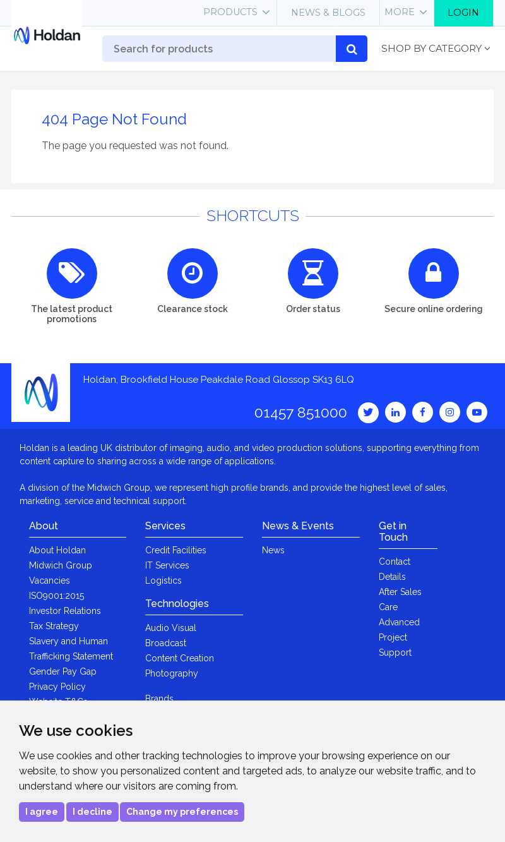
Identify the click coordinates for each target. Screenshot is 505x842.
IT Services (167, 565)
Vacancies (49, 580)
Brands (159, 699)
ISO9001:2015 (56, 596)
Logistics (163, 580)
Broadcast (165, 643)
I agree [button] (41, 812)
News (273, 550)
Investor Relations (65, 611)
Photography (171, 673)
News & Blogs (328, 12)
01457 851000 (300, 412)
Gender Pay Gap (63, 671)
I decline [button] (92, 812)
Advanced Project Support (399, 637)
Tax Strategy (54, 626)
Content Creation (179, 658)
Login (463, 12)
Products (230, 12)
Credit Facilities (175, 550)
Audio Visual (170, 628)
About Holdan (57, 550)
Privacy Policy (57, 687)
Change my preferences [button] (182, 812)
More (399, 12)
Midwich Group (60, 565)
